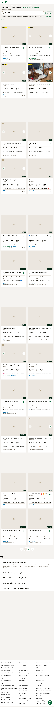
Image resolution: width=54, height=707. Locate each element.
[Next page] (32, 549)
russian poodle (40, 670)
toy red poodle (22, 665)
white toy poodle (5, 697)
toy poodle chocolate (24, 683)
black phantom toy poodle (25, 698)
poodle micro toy (23, 703)
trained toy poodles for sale (43, 662)
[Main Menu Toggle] (2, 2)
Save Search (5, 20)
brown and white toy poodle (43, 690)
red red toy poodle (41, 678)
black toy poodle (23, 675)
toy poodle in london (6, 675)
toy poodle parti (23, 690)
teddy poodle (39, 685)
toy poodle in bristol (6, 670)
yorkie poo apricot (23, 695)
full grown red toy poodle (43, 693)
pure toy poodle (40, 698)
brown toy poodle (23, 670)
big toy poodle (40, 680)
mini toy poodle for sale (7, 702)
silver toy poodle (23, 693)
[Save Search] (50, 702)
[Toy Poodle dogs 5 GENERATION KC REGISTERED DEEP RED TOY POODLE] (40, 72)
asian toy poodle (5, 694)
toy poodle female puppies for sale (9, 689)
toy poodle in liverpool (7, 673)
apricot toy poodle (6, 699)
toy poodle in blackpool (7, 662)
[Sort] (50, 19)
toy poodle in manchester (7, 665)
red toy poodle (23, 680)
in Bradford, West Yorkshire (31, 7)
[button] (40, 35)
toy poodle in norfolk (6, 678)
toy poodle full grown (41, 701)
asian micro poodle (24, 685)
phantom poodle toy (24, 673)
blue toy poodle (23, 688)
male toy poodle (5, 692)
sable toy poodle (40, 703)
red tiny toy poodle (24, 678)
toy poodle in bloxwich (7, 683)
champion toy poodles (42, 665)
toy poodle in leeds (6, 680)
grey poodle (22, 667)
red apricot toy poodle (42, 695)
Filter (49, 13)
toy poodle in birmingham (7, 685)
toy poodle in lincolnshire (7, 667)
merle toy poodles (23, 662)
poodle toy (39, 683)
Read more (48, 16)
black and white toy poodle (43, 688)
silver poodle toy (40, 667)
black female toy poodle (42, 675)
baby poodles (39, 673)
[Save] (23, 48)
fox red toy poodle (23, 701)
